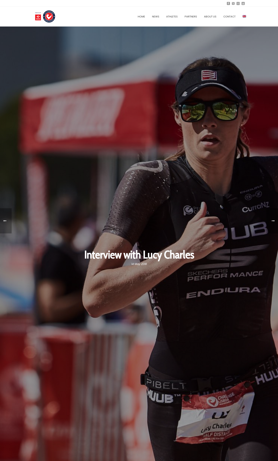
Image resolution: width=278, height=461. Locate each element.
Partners (191, 16)
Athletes (172, 16)
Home (141, 16)
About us (210, 16)
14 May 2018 (139, 264)
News (155, 16)
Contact (229, 16)
